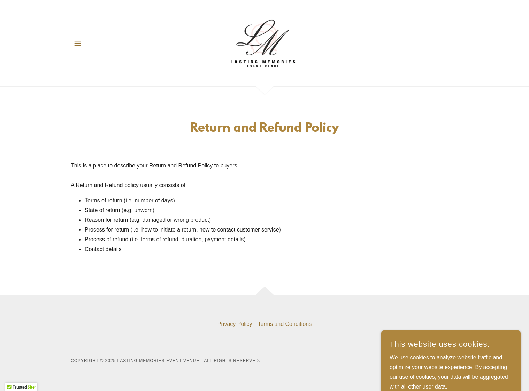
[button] (78, 43)
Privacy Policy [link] (234, 324)
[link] (264, 43)
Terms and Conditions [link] (285, 324)
